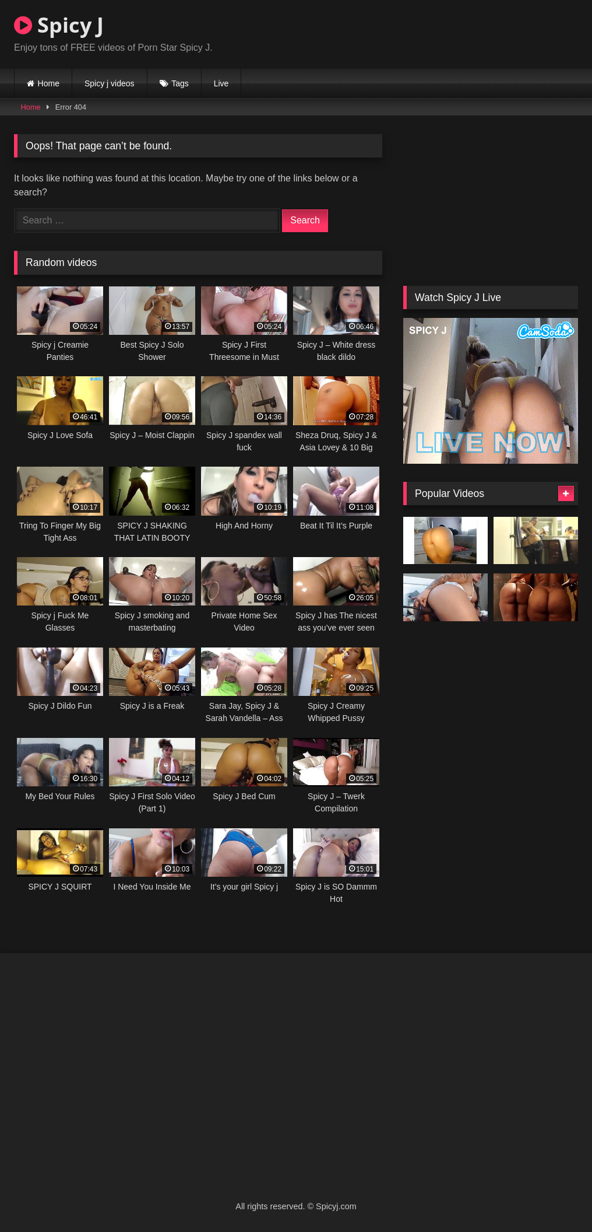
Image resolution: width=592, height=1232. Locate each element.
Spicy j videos (109, 83)
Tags (180, 83)
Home (48, 83)
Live (221, 83)
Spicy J (59, 24)
